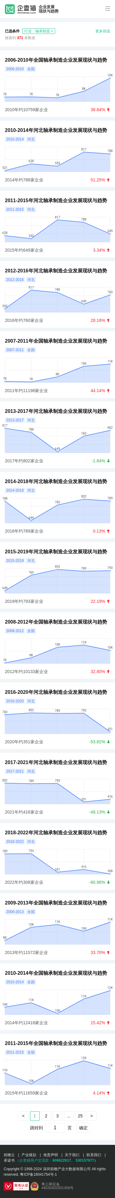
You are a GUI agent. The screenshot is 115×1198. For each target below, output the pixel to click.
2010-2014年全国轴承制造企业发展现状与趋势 (56, 973)
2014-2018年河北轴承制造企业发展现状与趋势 (56, 481)
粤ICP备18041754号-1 (38, 1174)
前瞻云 (9, 1155)
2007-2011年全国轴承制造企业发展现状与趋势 (56, 341)
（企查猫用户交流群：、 (45, 1160)
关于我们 (72, 1155)
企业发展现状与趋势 (49, 9)
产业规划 (28, 1155)
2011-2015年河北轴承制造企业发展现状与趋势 (56, 200)
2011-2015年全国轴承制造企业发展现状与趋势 (56, 1043)
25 (80, 1115)
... (69, 1115)
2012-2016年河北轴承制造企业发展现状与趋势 (56, 270)
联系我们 (93, 1155)
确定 (83, 1127)
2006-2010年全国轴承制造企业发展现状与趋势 (56, 60)
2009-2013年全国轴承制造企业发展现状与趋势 (56, 902)
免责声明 (50, 1155)
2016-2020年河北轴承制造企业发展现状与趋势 (56, 692)
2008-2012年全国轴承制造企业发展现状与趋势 (56, 621)
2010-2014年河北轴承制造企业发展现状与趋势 (56, 130)
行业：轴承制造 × (38, 31)
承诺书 (9, 1160)
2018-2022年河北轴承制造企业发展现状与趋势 (56, 832)
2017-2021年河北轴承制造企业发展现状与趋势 (56, 762)
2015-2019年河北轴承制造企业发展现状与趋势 (56, 551)
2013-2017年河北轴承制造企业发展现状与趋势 (56, 411)
